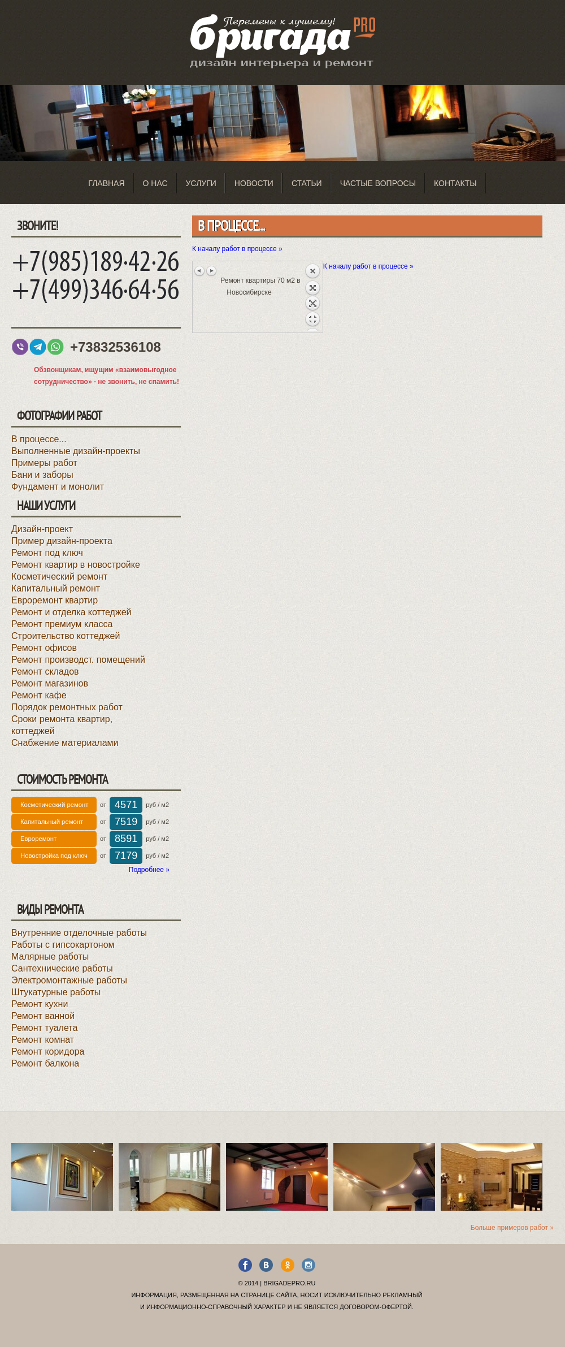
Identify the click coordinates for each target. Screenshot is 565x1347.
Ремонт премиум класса (61, 624)
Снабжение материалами (65, 743)
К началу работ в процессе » (237, 249)
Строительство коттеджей (65, 636)
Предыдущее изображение (200, 271)
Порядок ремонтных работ (67, 707)
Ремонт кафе (39, 695)
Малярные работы (50, 956)
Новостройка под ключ (54, 855)
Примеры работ (44, 463)
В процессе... (39, 439)
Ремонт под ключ (47, 553)
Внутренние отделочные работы (79, 933)
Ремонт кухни (39, 1004)
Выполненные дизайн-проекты (75, 451)
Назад (312, 297)
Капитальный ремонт (55, 588)
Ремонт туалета (44, 1028)
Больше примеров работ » (512, 1228)
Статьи (307, 183)
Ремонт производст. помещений (78, 659)
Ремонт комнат (42, 1039)
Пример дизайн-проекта (61, 541)
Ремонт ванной (43, 1016)
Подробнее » (149, 870)
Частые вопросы (378, 183)
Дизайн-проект (42, 529)
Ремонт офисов (44, 648)
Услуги (201, 183)
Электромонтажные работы (69, 980)
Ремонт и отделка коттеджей (71, 612)
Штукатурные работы (56, 992)
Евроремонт (38, 838)
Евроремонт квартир (54, 600)
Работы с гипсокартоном (63, 944)
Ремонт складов (45, 671)
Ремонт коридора (47, 1051)
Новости (253, 183)
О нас (155, 183)
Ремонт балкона (45, 1063)
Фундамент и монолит (57, 486)
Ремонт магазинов (49, 683)
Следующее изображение (211, 271)
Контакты (455, 183)
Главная (106, 183)
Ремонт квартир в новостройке (75, 564)
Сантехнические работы (62, 968)
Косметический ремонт (59, 576)
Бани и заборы (42, 475)
